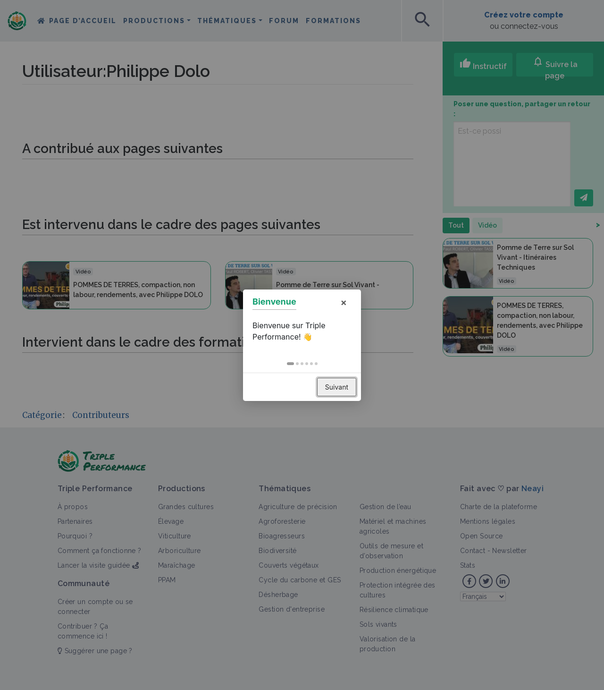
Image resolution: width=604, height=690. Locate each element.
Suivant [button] (336, 387)
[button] (290, 363)
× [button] (343, 302)
